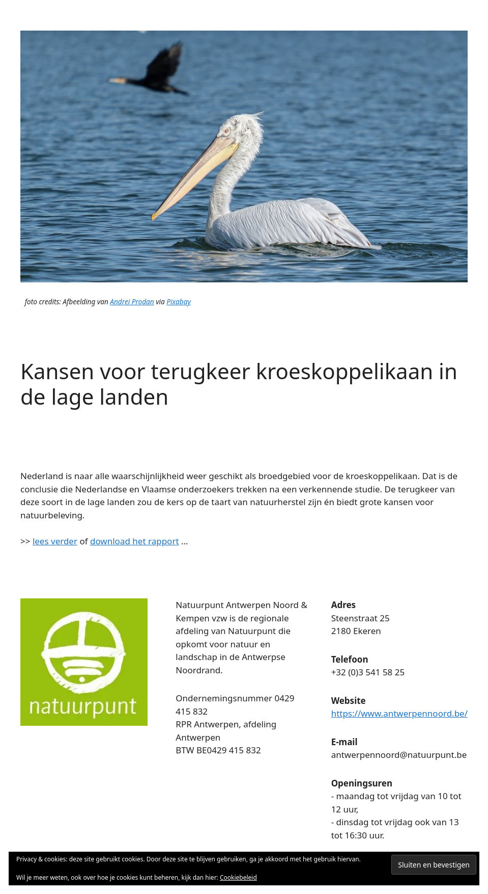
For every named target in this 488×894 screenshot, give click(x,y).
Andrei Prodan (132, 301)
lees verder (55, 541)
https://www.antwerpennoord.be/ (399, 713)
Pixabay (178, 301)
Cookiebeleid (238, 877)
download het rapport (134, 541)
